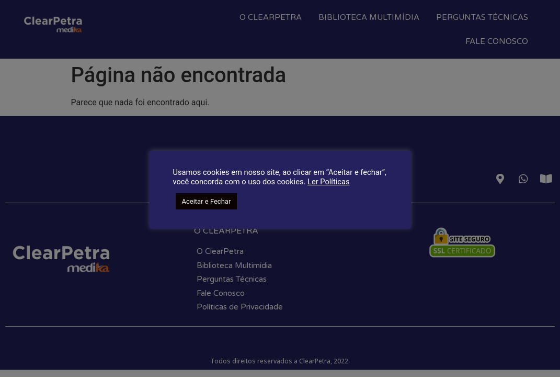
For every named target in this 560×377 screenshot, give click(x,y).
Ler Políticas (328, 181)
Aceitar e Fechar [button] (206, 201)
